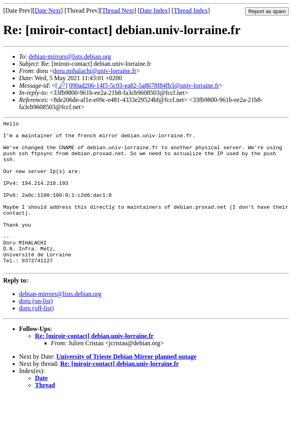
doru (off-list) (36, 338)
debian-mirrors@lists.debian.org (70, 56)
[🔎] (61, 85)
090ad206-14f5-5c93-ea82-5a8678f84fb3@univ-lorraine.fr (144, 85)
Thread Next (118, 10)
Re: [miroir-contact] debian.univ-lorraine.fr (94, 365)
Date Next (48, 10)
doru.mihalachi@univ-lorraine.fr (94, 70)
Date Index (154, 10)
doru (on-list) (36, 330)
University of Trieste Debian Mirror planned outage (126, 386)
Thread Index (191, 10)
